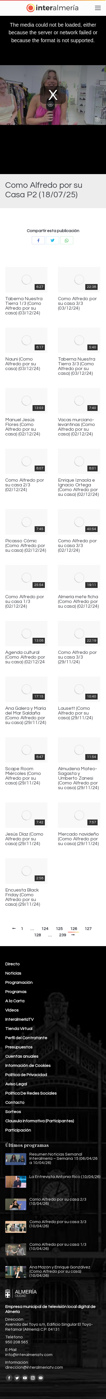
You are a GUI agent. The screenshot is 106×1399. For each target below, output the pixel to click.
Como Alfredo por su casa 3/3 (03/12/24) (77, 303)
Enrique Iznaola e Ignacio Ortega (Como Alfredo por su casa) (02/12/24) (78, 487)
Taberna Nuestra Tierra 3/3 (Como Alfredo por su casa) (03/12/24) (76, 366)
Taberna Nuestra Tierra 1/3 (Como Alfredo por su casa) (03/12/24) (24, 305)
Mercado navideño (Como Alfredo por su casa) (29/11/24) (78, 839)
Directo (12, 964)
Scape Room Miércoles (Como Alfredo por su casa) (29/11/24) (23, 775)
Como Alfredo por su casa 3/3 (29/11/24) (77, 657)
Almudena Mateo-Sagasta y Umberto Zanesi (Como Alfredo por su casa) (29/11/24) (78, 778)
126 (73, 929)
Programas (15, 992)
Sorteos (13, 1112)
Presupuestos (19, 1047)
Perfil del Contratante (26, 1038)
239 (62, 935)
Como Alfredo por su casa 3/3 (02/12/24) (77, 546)
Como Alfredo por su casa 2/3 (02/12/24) (24, 485)
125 (59, 929)
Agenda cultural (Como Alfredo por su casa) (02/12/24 (25, 657)
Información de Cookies (28, 1065)
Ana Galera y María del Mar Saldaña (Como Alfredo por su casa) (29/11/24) (25, 715)
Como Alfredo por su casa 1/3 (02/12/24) (24, 602)
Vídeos (12, 1010)
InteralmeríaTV (19, 1019)
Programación (19, 982)
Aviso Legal (16, 1084)
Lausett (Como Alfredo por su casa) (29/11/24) (75, 713)
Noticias (13, 973)
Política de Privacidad (26, 1075)
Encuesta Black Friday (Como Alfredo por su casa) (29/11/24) (22, 897)
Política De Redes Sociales (31, 1093)
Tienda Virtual (18, 1029)
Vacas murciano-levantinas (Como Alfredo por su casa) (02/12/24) (76, 427)
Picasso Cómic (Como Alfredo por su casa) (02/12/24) (25, 546)
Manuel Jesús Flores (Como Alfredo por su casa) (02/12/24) (22, 427)
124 (44, 929)
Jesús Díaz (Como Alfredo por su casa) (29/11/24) (24, 839)
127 (88, 929)
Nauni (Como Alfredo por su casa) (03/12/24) (22, 364)
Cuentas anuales (21, 1056)
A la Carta (14, 1001)
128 (37, 935)
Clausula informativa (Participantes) (39, 1121)
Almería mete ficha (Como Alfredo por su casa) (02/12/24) (78, 602)
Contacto (14, 1102)
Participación (18, 1130)
